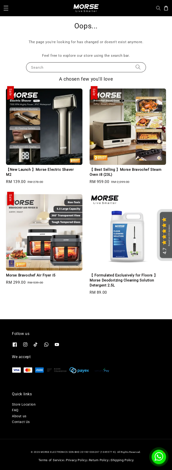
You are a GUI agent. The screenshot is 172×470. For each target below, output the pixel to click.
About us (19, 416)
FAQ (15, 410)
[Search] (138, 67)
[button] (6, 8)
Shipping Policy (122, 460)
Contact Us (21, 422)
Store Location (24, 404)
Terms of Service (51, 460)
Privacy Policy (76, 460)
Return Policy (99, 460)
